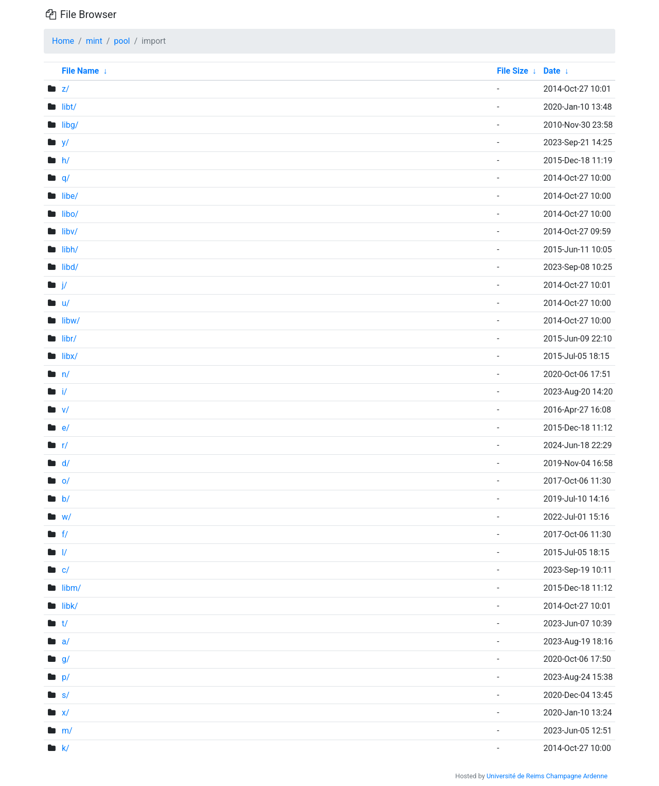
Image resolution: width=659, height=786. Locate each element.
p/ (66, 677)
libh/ (70, 249)
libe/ (70, 196)
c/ (66, 570)
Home (63, 41)
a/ (66, 641)
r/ (65, 445)
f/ (65, 534)
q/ (66, 178)
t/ (65, 623)
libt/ (69, 107)
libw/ (71, 321)
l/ (64, 552)
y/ (65, 142)
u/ (66, 303)
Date (551, 71)
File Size (512, 71)
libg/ (70, 125)
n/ (66, 374)
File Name (80, 71)
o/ (66, 481)
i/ (64, 392)
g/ (66, 659)
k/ (66, 748)
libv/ (70, 231)
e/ (66, 428)
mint (94, 41)
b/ (66, 499)
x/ (66, 712)
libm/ (71, 588)
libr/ (69, 339)
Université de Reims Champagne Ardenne (547, 776)
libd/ (70, 267)
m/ (67, 731)
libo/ (70, 214)
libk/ (70, 606)
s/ (66, 695)
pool (122, 41)
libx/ (70, 356)
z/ (66, 89)
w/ (67, 517)
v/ (65, 410)
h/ (66, 160)
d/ (66, 463)
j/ (64, 285)
